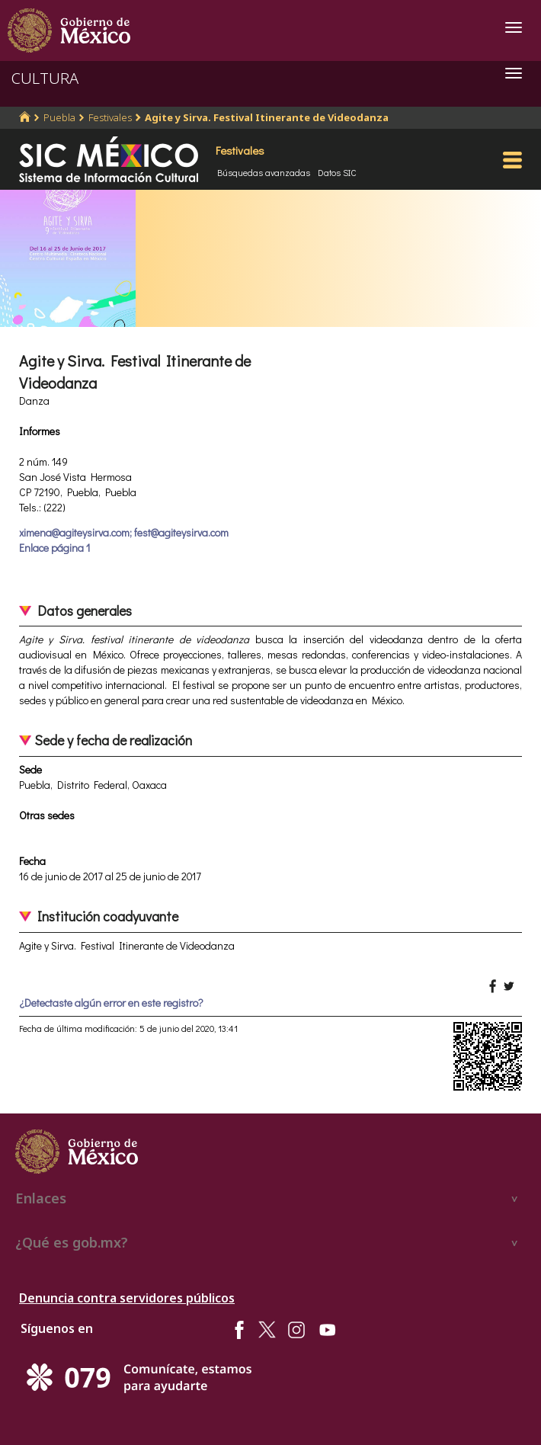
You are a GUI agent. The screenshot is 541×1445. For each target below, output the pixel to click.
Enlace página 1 (54, 547)
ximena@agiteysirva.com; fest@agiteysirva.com (124, 532)
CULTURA (44, 78)
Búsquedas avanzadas (263, 172)
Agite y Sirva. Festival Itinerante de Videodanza (267, 117)
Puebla (59, 117)
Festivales (110, 117)
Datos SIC (337, 172)
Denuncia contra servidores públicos (127, 1298)
